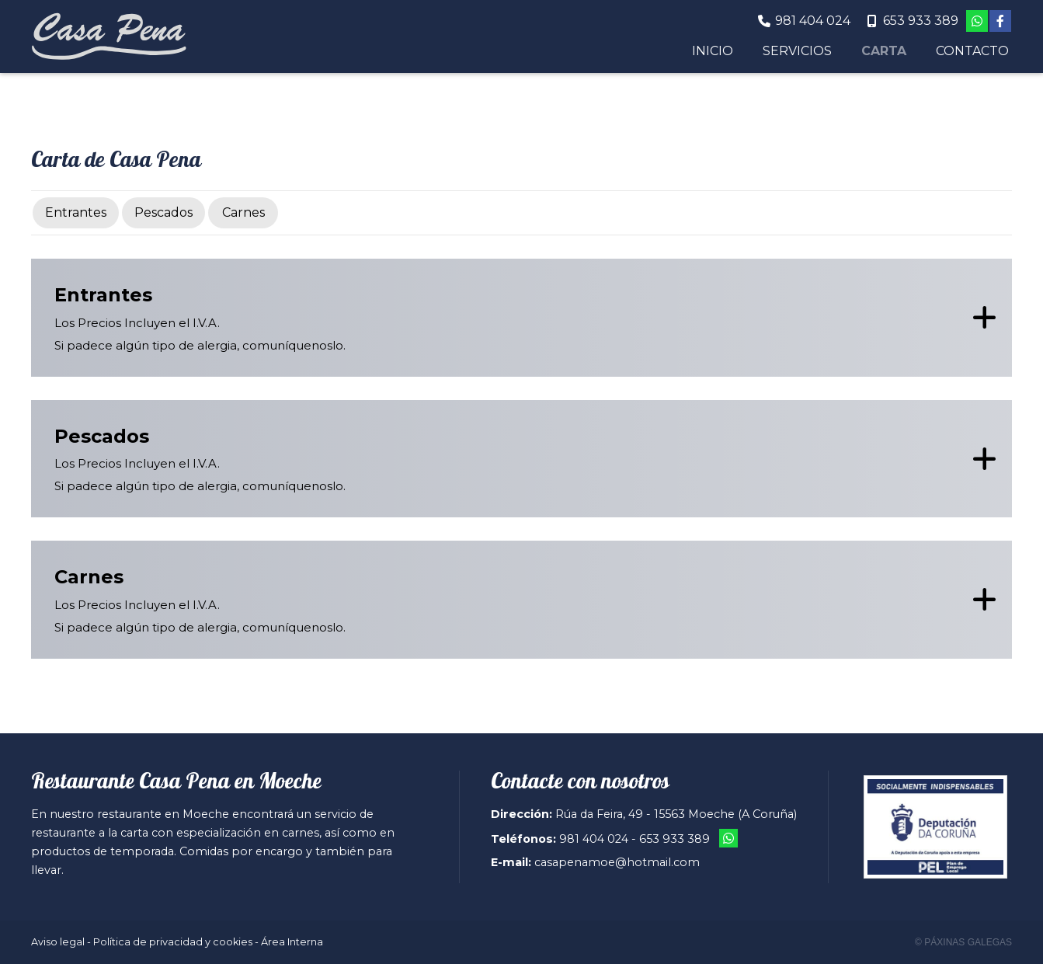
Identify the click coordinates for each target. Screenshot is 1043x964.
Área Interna (292, 942)
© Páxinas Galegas (963, 942)
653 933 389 (674, 839)
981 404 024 (593, 839)
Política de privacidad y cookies (172, 942)
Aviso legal (58, 942)
